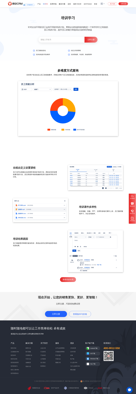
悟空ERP (13, 355)
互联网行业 (29, 355)
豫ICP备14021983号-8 (71, 381)
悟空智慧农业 (14, 373)
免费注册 (123, 4)
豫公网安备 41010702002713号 (90, 381)
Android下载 (93, 348)
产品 (39, 4)
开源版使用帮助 (59, 351)
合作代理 (73, 351)
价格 (71, 355)
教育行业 (28, 348)
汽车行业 (28, 359)
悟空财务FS (14, 366)
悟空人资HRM (15, 369)
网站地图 (73, 369)
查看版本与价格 (80, 314)
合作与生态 (88, 4)
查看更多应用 (68, 280)
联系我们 (43, 366)
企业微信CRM (15, 351)
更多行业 (28, 366)
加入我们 (43, 362)
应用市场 (53, 4)
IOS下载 (92, 353)
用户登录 (112, 4)
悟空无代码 (14, 359)
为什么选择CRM (75, 366)
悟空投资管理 (14, 362)
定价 (69, 4)
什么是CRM (73, 362)
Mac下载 (92, 364)
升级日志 (58, 359)
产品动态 (43, 355)
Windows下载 (94, 358)
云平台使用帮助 (59, 348)
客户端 (72, 359)
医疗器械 (28, 351)
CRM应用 (73, 348)
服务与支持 (77, 4)
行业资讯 (43, 351)
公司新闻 (43, 359)
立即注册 (56, 314)
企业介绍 (43, 348)
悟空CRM (13, 348)
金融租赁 (28, 362)
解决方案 (62, 4)
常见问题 (58, 355)
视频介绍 (58, 362)
